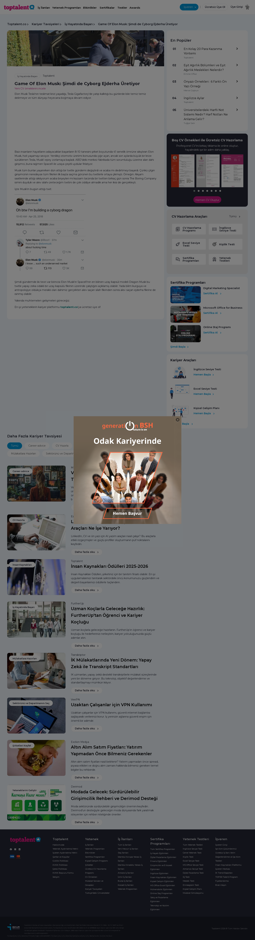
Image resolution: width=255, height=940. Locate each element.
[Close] (178, 420)
